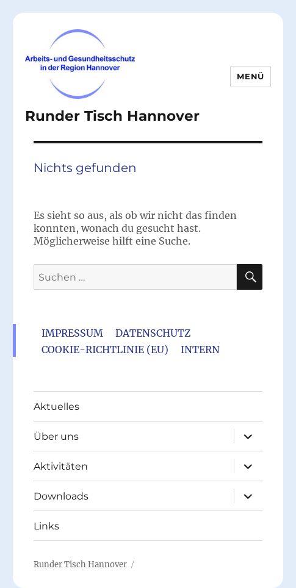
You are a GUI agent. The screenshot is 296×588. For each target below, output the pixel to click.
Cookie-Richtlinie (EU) (105, 349)
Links (46, 526)
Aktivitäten (61, 466)
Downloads (61, 496)
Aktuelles (56, 406)
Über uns (56, 436)
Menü (250, 76)
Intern (200, 349)
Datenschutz (152, 333)
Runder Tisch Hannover (112, 115)
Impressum (72, 333)
